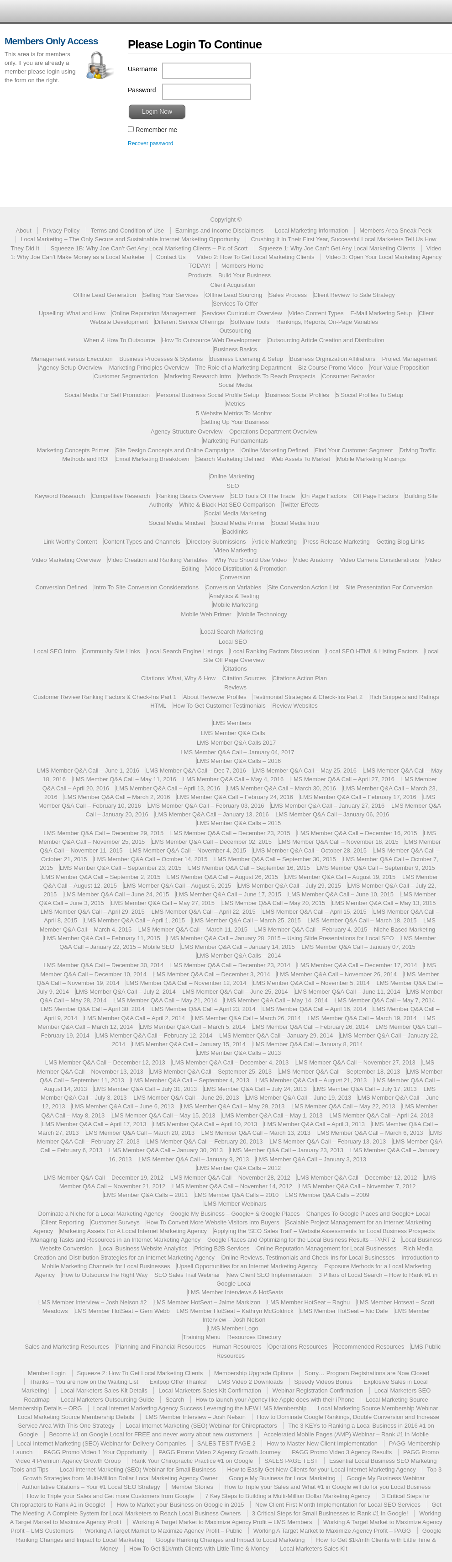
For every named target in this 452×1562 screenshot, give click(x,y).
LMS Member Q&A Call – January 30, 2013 (166, 1150)
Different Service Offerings (189, 321)
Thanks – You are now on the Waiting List (83, 1381)
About (24, 230)
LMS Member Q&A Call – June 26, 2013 (186, 1097)
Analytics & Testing (234, 596)
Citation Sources (244, 678)
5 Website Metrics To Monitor (234, 413)
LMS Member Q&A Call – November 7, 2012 (357, 1186)
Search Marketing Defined (230, 458)
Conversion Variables (233, 587)
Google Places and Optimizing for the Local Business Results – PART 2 (301, 1239)
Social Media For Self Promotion (107, 395)
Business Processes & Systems (161, 358)
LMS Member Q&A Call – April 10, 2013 (205, 1124)
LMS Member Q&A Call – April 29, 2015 (92, 911)
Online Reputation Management (154, 313)
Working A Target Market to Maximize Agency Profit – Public (163, 1530)
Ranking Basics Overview (190, 495)
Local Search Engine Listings (185, 651)
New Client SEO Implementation (268, 1274)
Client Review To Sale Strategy (354, 294)
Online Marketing (232, 476)
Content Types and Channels (142, 541)
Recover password (150, 143)
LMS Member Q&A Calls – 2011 (146, 1194)
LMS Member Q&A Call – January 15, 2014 (189, 1044)
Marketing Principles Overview (149, 367)
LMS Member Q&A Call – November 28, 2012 (230, 1177)
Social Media (235, 384)
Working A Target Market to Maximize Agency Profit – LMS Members (222, 1522)
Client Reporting (63, 1222)
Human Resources (237, 1346)
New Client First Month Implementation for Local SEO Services (337, 1504)
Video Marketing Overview (66, 559)
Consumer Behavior (348, 376)
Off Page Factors (375, 495)
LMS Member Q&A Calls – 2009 (327, 1194)
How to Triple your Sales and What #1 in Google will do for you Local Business (328, 1486)
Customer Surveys (115, 1222)
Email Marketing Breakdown (152, 458)
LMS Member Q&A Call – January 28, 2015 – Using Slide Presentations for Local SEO (280, 938)
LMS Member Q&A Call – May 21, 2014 (165, 1000)
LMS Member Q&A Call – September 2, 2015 (101, 877)
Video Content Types (316, 313)
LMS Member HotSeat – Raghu (308, 1302)
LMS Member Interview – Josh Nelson (195, 1417)
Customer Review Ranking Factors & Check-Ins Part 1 (105, 697)
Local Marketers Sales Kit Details (103, 1390)
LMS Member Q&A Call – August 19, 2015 (340, 877)
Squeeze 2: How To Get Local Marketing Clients (140, 1373)
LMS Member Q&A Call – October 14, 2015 (150, 859)
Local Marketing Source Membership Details (76, 1417)
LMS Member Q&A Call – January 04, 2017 (237, 752)
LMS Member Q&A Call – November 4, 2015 (187, 850)
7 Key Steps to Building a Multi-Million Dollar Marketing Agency (287, 1496)
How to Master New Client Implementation (322, 1443)
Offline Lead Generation (104, 294)
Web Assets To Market (300, 458)
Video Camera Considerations (379, 559)
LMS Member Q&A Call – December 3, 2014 (211, 974)
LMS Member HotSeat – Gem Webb (122, 1311)
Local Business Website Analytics (144, 1248)
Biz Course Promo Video (330, 367)
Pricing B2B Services (221, 1248)
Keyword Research (60, 495)
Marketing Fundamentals (235, 440)
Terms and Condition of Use (127, 230)
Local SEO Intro (55, 651)
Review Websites (294, 705)
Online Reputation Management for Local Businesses (326, 1248)
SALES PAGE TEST (291, 1460)
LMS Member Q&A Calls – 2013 (239, 1052)
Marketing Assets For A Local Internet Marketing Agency (133, 1231)
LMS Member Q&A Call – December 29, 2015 (103, 833)
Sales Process (288, 294)
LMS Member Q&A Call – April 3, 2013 (314, 1124)
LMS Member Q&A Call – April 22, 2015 (203, 911)
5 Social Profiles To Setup (369, 395)
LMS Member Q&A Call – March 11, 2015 (192, 929)
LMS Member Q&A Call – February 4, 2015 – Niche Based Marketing (345, 929)
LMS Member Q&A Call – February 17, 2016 (358, 797)
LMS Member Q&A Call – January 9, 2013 (193, 1159)
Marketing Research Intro (198, 376)
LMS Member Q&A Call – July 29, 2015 (289, 885)
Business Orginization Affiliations (333, 358)
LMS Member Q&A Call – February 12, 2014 (154, 1035)
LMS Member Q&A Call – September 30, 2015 (275, 859)
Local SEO (233, 641)
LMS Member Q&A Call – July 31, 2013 (145, 1088)
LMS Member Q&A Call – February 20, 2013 (204, 1141)
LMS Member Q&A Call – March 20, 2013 (139, 1132)
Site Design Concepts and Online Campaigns (175, 450)
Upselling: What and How (72, 313)
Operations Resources (297, 1346)
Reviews (235, 687)
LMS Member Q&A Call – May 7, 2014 (384, 1000)
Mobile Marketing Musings (371, 458)
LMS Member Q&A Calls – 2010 (236, 1194)
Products (199, 275)
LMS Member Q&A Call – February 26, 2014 (310, 1026)
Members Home (242, 265)
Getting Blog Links (400, 541)
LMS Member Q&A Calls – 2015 (239, 823)
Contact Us (170, 257)
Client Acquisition (233, 284)
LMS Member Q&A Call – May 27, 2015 (162, 903)
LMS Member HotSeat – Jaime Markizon (206, 1302)
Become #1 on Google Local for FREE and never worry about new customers (150, 1434)
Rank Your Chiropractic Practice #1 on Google (192, 1460)
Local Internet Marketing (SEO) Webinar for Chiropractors (201, 1425)
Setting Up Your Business (235, 421)
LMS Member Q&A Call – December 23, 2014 (230, 965)
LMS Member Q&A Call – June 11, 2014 (347, 991)
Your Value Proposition (400, 367)
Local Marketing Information (311, 230)
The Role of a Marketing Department (243, 367)
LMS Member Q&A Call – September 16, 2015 (249, 867)
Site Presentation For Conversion (388, 587)
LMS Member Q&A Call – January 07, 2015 (358, 946)
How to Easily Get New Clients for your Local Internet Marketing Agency (321, 1469)
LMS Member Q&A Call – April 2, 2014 (134, 1018)
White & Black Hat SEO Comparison (227, 504)
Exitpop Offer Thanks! (178, 1381)
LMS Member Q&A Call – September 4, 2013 (190, 1080)
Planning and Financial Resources (160, 1346)
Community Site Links (111, 651)
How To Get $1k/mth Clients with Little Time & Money (198, 1548)
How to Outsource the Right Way (105, 1274)
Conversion (236, 577)
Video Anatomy (313, 559)
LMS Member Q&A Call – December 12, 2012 (357, 1177)
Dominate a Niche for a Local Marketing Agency (101, 1213)
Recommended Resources (369, 1346)
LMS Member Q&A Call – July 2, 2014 (126, 991)
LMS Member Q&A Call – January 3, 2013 (311, 1159)
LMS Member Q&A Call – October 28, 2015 (310, 850)
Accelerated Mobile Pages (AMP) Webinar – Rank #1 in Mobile (346, 1434)
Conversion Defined (61, 587)
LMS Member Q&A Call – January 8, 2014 (307, 1044)
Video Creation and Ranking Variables (158, 559)
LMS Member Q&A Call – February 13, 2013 (327, 1141)
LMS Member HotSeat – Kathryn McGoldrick (234, 1311)
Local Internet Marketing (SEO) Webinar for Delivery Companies (101, 1443)
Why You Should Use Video (250, 559)
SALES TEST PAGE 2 (226, 1443)
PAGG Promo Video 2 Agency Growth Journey (219, 1452)
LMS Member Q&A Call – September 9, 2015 (375, 867)
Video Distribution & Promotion (246, 568)
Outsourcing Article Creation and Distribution (326, 340)
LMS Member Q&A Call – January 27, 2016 (327, 805)
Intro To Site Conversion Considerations (146, 587)
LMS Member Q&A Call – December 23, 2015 (230, 833)
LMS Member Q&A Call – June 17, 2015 (228, 894)
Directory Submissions (216, 541)
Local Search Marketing (232, 631)
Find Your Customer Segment (354, 450)
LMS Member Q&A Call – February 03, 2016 (205, 805)
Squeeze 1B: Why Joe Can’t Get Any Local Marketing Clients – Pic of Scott (149, 248)
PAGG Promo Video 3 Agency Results (342, 1452)
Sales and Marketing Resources (67, 1346)
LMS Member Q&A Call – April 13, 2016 (168, 788)
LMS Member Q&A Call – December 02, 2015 (212, 841)
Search (174, 1399)
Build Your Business (244, 275)
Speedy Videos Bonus (323, 1381)
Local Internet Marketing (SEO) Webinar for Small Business (138, 1469)
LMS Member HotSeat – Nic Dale (344, 1311)
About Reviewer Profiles (215, 697)
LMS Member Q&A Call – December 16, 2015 (357, 833)
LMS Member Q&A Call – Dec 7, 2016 (196, 770)
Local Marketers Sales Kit (313, 1548)
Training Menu (202, 1337)
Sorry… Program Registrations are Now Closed (367, 1373)
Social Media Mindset (177, 522)
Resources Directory (254, 1337)
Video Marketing (235, 550)
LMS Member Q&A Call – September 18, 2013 (339, 1071)
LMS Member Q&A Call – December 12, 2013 (105, 1062)
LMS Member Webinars (235, 1203)
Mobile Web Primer (206, 614)
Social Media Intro (295, 522)
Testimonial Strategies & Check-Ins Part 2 (308, 697)
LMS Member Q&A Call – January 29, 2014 (276, 1035)
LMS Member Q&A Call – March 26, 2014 (246, 1018)
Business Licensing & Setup (246, 358)
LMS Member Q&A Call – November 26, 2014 (337, 974)
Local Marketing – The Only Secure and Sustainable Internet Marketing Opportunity (130, 239)
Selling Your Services (171, 294)
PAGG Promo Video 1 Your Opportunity (95, 1452)
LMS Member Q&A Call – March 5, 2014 (193, 1026)
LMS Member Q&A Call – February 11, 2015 (102, 938)
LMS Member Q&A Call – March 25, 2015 (246, 920)
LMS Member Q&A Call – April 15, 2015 (314, 911)
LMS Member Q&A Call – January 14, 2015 (237, 946)
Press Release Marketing (337, 541)
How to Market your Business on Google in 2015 (180, 1504)
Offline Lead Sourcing (233, 294)
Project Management (409, 358)
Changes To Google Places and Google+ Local (368, 1213)
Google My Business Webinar (386, 1478)
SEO (232, 485)
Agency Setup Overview (70, 367)
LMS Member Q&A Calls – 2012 (239, 1168)
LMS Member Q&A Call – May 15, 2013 (163, 1115)
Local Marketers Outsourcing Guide (107, 1399)
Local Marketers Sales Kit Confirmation (209, 1390)
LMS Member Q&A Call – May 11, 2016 (125, 779)
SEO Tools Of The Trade (263, 495)
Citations (235, 668)
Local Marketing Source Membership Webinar (378, 1408)
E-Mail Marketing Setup (381, 313)
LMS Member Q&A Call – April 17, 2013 (94, 1124)
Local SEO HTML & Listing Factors (372, 651)
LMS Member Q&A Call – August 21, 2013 (311, 1080)
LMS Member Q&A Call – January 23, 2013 (286, 1150)
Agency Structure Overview (187, 431)
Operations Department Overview (273, 431)
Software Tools (250, 321)
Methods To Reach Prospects (276, 376)
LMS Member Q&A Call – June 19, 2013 (298, 1097)
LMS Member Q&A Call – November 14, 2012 (232, 1186)
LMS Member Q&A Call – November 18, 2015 (339, 841)
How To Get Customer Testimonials (219, 705)
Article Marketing (274, 541)
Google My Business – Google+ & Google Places (235, 1213)
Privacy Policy (60, 230)
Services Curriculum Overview (242, 313)
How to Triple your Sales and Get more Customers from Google (110, 1496)
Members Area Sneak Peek (395, 230)
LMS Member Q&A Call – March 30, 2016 (281, 788)
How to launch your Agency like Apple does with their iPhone (274, 1399)
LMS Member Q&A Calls (233, 733)
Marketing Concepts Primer (73, 450)
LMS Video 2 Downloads (250, 1381)
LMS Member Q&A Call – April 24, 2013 (381, 1115)
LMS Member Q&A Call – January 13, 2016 (211, 814)
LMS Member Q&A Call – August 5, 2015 (177, 885)
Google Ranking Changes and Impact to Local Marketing (230, 1539)
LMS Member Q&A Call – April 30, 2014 (92, 1009)
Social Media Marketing (235, 513)
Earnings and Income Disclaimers (219, 230)
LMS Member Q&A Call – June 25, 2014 (235, 991)
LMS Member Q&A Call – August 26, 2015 (222, 877)
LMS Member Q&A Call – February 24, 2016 (235, 797)
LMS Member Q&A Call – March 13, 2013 (255, 1132)
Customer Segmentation (126, 376)
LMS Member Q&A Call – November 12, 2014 (186, 983)
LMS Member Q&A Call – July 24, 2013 (255, 1088)
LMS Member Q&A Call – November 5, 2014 (311, 983)
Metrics (235, 403)
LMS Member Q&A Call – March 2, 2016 (117, 797)
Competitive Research (121, 495)
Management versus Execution (71, 358)
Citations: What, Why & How (178, 678)
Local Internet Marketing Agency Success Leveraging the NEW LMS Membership (200, 1408)
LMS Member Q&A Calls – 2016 (239, 760)
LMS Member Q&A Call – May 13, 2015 (384, 903)
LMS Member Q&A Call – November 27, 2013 (355, 1062)
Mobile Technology (262, 614)
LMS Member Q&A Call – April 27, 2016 (342, 779)
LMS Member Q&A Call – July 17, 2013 (365, 1088)
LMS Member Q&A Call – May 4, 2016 (233, 779)
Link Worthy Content (70, 541)
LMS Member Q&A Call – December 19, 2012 (103, 1177)
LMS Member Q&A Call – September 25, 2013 (211, 1071)
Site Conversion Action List (303, 587)
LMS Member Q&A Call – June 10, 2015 (341, 894)
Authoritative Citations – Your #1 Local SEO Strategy (91, 1486)
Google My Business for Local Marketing (282, 1478)
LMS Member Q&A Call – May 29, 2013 (233, 1106)
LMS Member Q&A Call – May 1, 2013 (272, 1115)
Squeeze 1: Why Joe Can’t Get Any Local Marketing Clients (337, 248)
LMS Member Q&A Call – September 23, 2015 (121, 867)
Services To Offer (235, 303)
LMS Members (232, 723)
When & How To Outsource (119, 340)
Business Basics (235, 349)
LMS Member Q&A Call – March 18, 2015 (361, 920)
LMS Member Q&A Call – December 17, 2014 (357, 965)
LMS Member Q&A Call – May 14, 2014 (276, 1000)
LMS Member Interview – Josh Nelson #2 (92, 1302)
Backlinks (235, 531)
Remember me (152, 130)
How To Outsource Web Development (211, 340)
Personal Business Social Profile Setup (208, 395)
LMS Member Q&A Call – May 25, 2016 (304, 770)
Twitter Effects (300, 504)
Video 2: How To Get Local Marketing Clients (256, 257)
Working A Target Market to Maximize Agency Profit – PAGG (332, 1530)
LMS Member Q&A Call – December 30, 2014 (103, 965)
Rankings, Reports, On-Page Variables (327, 321)
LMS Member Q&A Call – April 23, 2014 (203, 1009)
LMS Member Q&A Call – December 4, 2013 (230, 1062)
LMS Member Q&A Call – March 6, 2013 (370, 1132)
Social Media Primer (238, 522)
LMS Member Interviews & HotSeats (236, 1292)
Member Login (47, 1373)
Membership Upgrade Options (253, 1373)
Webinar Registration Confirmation (318, 1390)
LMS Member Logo (233, 1328)
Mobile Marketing (235, 604)
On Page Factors (324, 495)
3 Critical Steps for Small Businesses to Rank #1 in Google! (330, 1513)
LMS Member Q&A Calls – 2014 (239, 955)
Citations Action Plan (300, 678)
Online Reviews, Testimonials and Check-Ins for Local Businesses (308, 1257)
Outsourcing (235, 330)
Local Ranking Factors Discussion (274, 651)
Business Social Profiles (297, 395)
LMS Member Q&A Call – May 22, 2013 (343, 1106)
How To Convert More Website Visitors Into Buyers (212, 1222)
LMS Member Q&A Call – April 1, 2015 (134, 920)
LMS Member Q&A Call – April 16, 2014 (314, 1009)
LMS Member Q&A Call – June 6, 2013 (123, 1106)
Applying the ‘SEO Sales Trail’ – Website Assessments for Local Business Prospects (324, 1231)
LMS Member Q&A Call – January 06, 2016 (332, 814)
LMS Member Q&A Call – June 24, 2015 (116, 894)
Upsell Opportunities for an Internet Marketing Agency (247, 1266)
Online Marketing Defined (274, 450)
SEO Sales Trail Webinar (187, 1274)
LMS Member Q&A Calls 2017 (236, 742)
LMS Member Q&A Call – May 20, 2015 (273, 903)
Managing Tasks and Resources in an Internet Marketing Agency (115, 1239)
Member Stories (192, 1486)
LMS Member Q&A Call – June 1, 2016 (88, 770)
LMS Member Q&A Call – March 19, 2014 (361, 1018)
